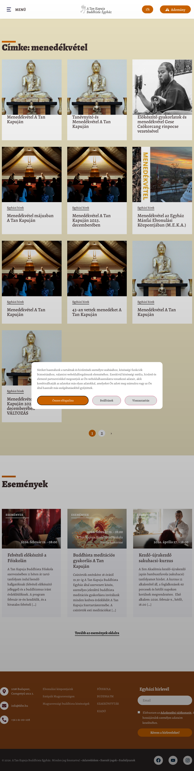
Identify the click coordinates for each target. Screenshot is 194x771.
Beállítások (106, 400)
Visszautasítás (140, 400)
